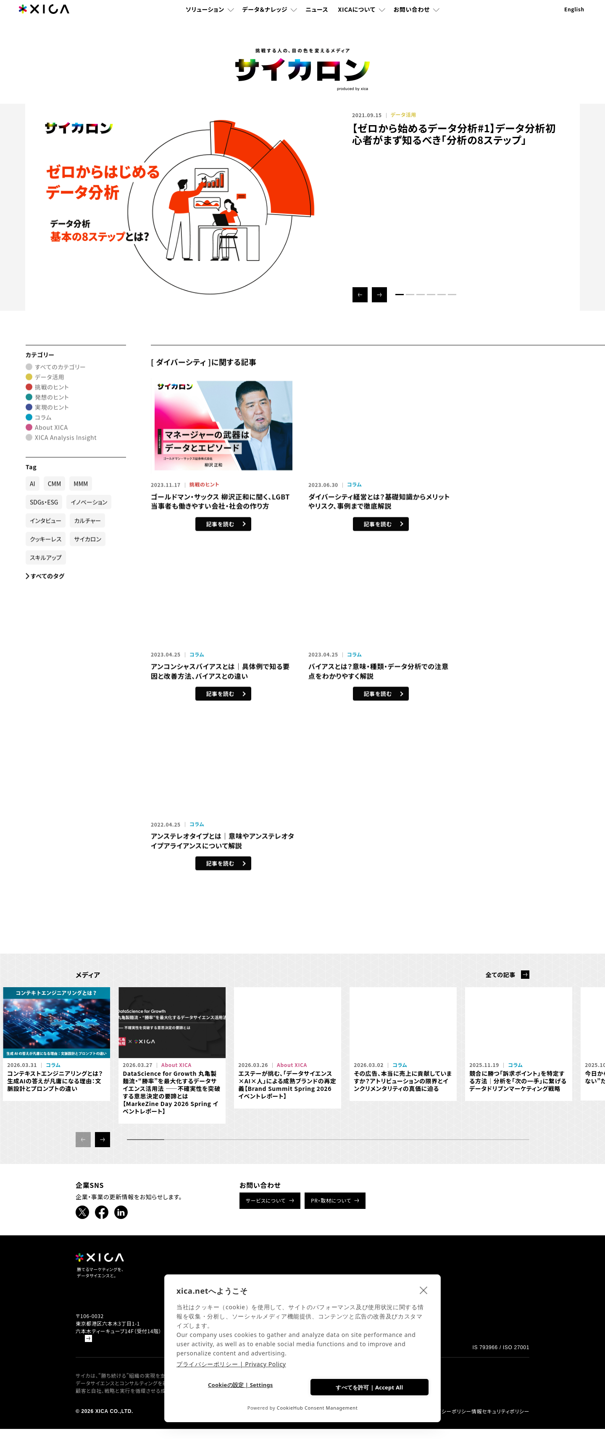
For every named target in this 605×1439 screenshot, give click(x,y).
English (574, 22)
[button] (360, 294)
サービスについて (266, 1200)
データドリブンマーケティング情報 (484, 1281)
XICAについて (357, 23)
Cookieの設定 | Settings (238, 1386)
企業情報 (472, 1266)
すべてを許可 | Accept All (367, 1385)
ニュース (316, 23)
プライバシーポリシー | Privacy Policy (231, 1362)
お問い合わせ (412, 23)
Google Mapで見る (99, 1348)
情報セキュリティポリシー (500, 1421)
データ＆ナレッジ (265, 23)
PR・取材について (331, 1200)
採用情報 (439, 1266)
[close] (423, 1288)
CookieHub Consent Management (317, 1408)
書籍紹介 (375, 1266)
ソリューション (205, 23)
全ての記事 (501, 974)
